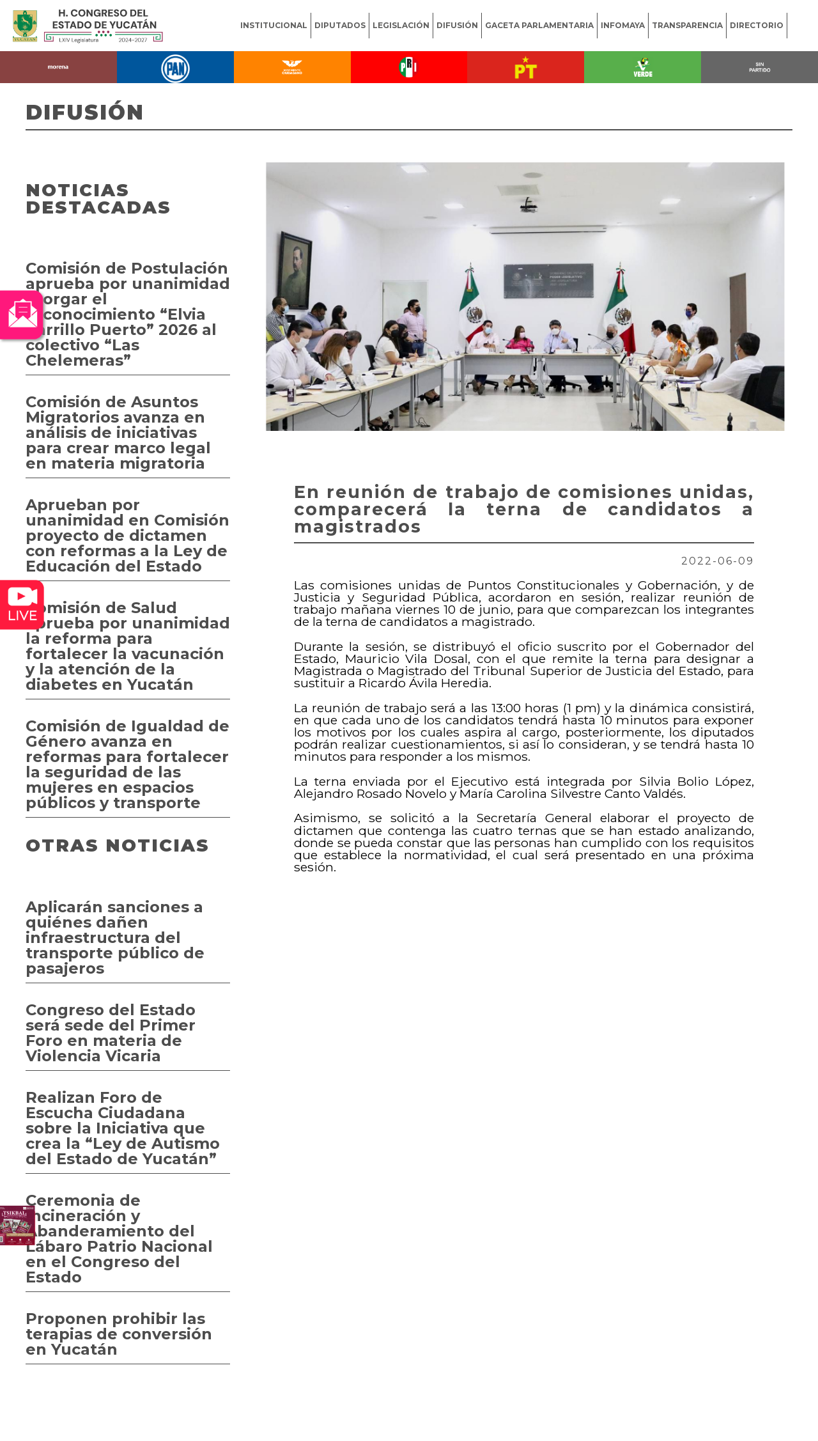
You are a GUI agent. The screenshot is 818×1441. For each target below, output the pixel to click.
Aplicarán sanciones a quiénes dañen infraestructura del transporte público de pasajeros (115, 938)
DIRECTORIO (756, 25)
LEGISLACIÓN (401, 25)
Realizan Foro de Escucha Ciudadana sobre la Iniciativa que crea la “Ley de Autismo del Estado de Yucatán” (123, 1128)
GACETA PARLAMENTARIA (539, 25)
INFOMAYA (623, 25)
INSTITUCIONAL (273, 25)
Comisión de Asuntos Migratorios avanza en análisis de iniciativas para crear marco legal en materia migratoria (118, 432)
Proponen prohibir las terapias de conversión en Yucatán (119, 1334)
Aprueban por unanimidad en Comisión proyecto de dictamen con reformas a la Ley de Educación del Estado (127, 535)
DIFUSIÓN (457, 25)
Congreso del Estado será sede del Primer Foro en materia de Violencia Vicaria (111, 1033)
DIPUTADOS (340, 25)
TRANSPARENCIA (687, 25)
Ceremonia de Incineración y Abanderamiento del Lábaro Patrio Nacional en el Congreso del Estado (119, 1238)
